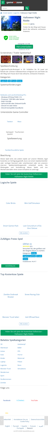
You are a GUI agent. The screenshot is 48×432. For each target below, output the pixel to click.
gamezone (14, 2)
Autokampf (21, 344)
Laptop (2, 362)
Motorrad (21, 358)
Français (33, 426)
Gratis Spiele (7, 13)
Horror (20, 355)
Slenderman (4, 372)
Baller (20, 348)
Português (20, 428)
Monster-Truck (5, 369)
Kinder (2, 358)
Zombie (3, 383)
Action (2, 351)
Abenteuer (4, 348)
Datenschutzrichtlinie (38, 419)
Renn (19, 365)
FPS (19, 351)
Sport (2, 376)
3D (1, 344)
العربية (41, 426)
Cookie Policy (24, 421)
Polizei (20, 362)
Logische (16, 13)
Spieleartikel (6, 419)
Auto (2, 355)
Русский (16, 426)
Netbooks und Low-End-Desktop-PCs (13, 95)
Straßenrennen (5, 379)
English (7, 426)
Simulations (22, 369)
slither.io (27, 243)
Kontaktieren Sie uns (21, 419)
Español (24, 426)
